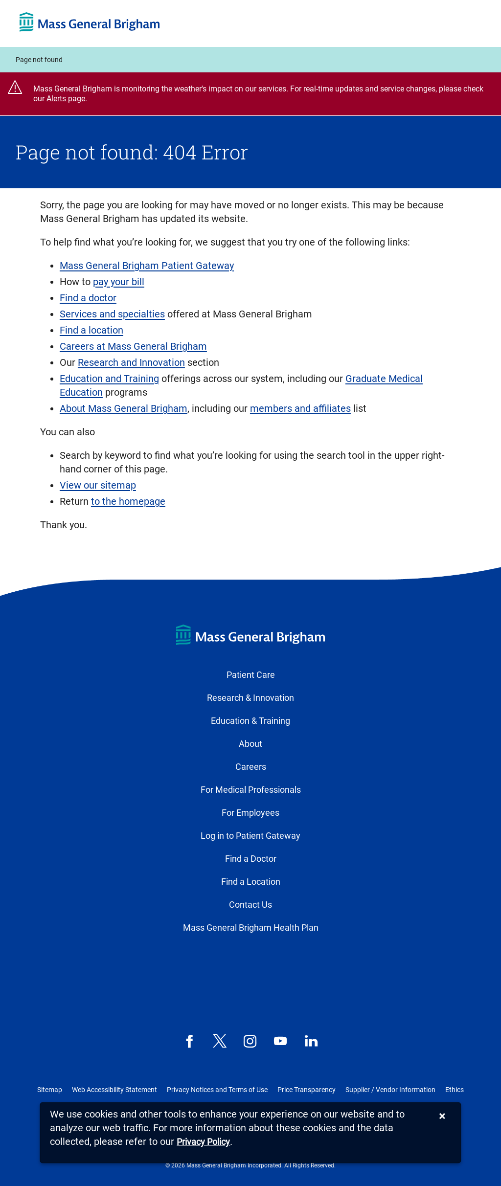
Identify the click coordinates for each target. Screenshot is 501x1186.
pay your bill (118, 282)
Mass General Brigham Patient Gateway (147, 265)
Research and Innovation (131, 362)
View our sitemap (98, 485)
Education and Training (109, 378)
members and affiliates (300, 408)
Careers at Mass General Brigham (133, 346)
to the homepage (128, 501)
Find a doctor (88, 298)
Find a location (91, 330)
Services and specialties (112, 314)
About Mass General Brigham (123, 408)
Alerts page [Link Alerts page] (65, 98)
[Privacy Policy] (203, 1142)
